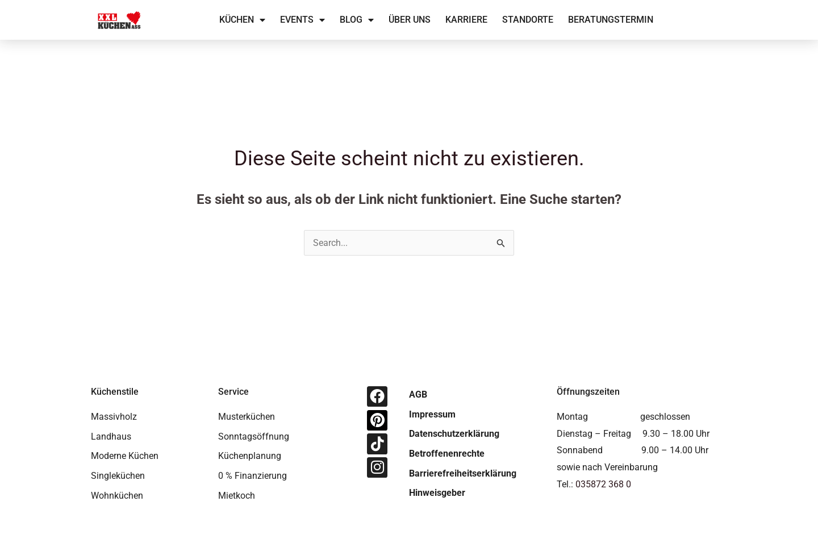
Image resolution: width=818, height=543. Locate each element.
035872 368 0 (603, 484)
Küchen (242, 20)
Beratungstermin (610, 19)
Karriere (466, 19)
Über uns (410, 19)
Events (302, 20)
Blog (357, 20)
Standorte (527, 19)
